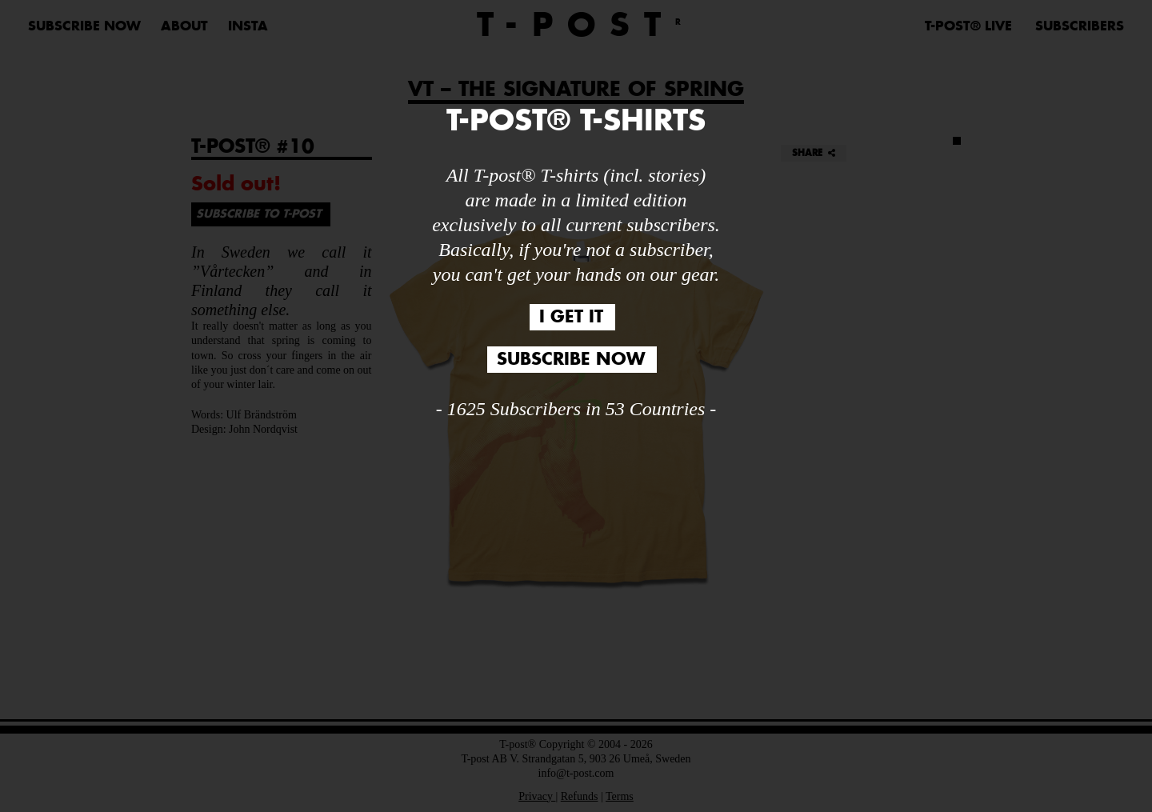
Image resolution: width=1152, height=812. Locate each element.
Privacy (536, 796)
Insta (248, 26)
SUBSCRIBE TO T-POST (258, 214)
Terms (620, 796)
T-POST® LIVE (968, 26)
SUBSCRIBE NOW (84, 26)
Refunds (579, 796)
